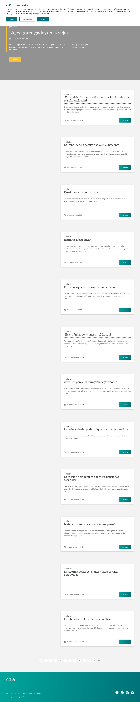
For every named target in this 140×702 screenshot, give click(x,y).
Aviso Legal (23, 693)
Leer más (15, 60)
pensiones (108, 199)
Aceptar (11, 19)
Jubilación (13, 27)
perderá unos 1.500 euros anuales (91, 436)
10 (89, 661)
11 (94, 661)
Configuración (27, 19)
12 (99, 661)
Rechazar (43, 19)
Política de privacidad (35, 693)
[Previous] (41, 660)
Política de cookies (11, 693)
